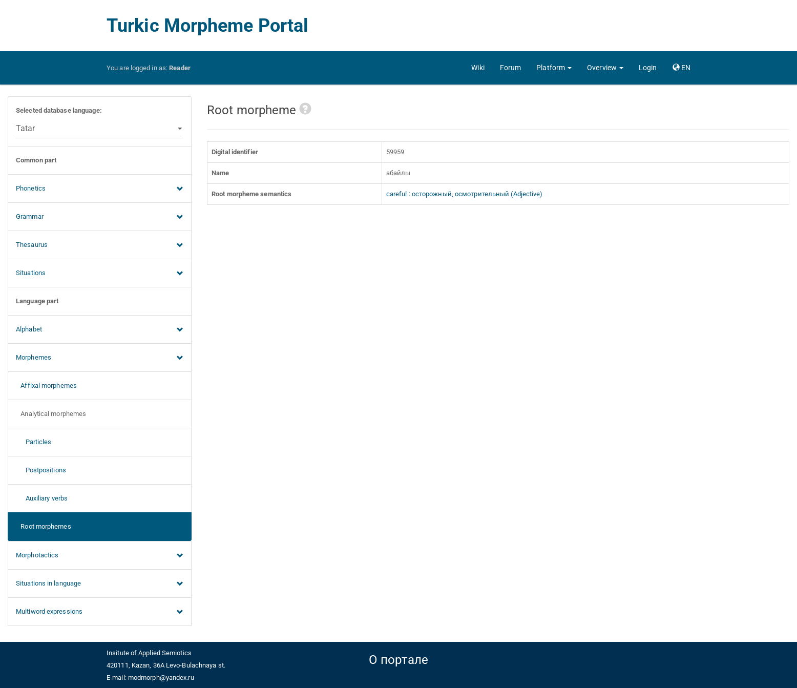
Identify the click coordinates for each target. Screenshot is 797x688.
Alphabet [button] (99, 330)
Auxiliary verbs (42, 498)
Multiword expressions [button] (99, 612)
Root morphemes (43, 526)
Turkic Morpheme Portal (207, 25)
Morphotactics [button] (99, 556)
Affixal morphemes (46, 385)
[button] (554, 67)
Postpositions (41, 470)
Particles (34, 442)
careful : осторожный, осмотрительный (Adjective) (464, 194)
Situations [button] (99, 273)
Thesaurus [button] (99, 245)
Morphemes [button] (99, 358)
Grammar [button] (99, 217)
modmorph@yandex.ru (161, 677)
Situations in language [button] (99, 584)
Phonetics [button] (99, 189)
